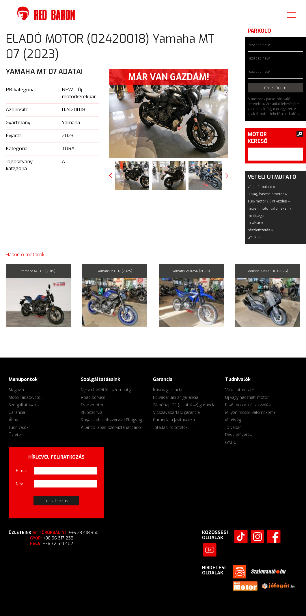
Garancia (17, 412)
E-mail (22, 471)
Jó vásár (233, 427)
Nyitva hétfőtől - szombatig (106, 390)
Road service (93, 397)
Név (19, 484)
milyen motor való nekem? (270, 208)
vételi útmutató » (261, 187)
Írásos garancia (167, 390)
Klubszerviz (91, 412)
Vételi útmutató (239, 390)
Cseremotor (92, 405)
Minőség (233, 420)
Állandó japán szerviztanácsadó (111, 427)
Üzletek (16, 435)
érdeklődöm (275, 87)
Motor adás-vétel (25, 397)
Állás (13, 420)
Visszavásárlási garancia (176, 412)
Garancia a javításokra (174, 420)
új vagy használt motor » (267, 194)
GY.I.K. (230, 442)
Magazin (16, 390)
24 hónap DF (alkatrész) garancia (184, 405)
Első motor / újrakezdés (248, 405)
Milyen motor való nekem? (250, 412)
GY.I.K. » (254, 237)
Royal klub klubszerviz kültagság (111, 420)
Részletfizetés (238, 435)
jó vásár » (255, 223)
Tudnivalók (19, 427)
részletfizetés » (260, 230)
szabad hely (259, 45)
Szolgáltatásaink (24, 405)
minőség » (256, 215)
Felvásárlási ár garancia (175, 397)
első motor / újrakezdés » (269, 201)
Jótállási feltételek (170, 427)
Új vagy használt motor (247, 397)
